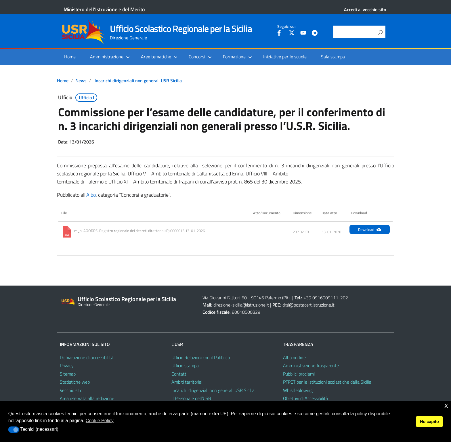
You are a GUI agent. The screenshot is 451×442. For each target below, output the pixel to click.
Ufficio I (86, 97)
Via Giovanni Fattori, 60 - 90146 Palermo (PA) (246, 297)
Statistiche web (75, 381)
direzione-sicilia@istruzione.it (241, 304)
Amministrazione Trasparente (311, 365)
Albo (91, 195)
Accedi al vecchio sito (365, 9)
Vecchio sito (71, 390)
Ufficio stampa (185, 365)
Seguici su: (286, 26)
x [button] (446, 405)
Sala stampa (333, 56)
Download (369, 229)
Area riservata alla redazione (87, 398)
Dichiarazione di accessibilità (86, 357)
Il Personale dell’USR (191, 398)
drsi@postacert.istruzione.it (308, 304)
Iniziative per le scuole (285, 56)
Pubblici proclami (299, 373)
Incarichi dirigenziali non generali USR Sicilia (138, 80)
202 (344, 297)
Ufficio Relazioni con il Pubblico (200, 357)
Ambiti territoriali (187, 381)
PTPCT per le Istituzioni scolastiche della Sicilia (327, 381)
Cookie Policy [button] (100, 420)
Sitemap (68, 373)
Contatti (179, 373)
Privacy (67, 365)
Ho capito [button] (429, 421)
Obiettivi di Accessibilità (305, 398)
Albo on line (294, 357)
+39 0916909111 (320, 297)
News (81, 80)
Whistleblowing (298, 390)
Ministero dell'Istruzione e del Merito (104, 9)
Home (70, 56)
